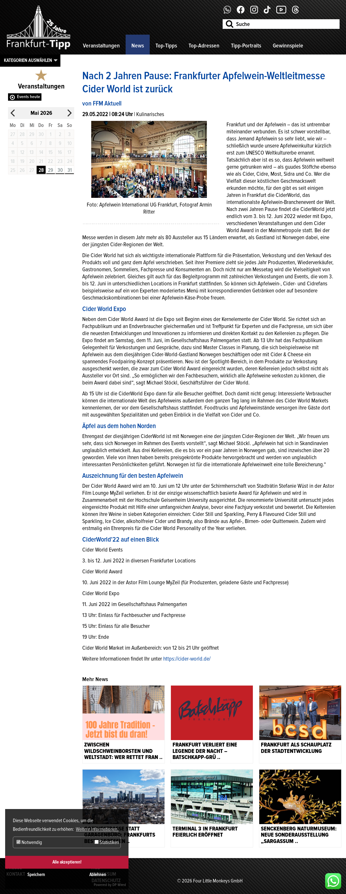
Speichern (36, 874)
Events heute (28, 96)
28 (41, 170)
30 (60, 170)
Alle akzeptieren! (66, 862)
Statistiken (106, 842)
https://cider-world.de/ (186, 658)
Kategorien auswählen (28, 60)
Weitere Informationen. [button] (97, 829)
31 (69, 170)
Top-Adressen (204, 45)
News (137, 45)
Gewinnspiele (288, 45)
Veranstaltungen (101, 45)
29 (50, 170)
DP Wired (119, 884)
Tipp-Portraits (246, 45)
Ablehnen (97, 874)
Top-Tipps (166, 45)
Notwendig (29, 842)
